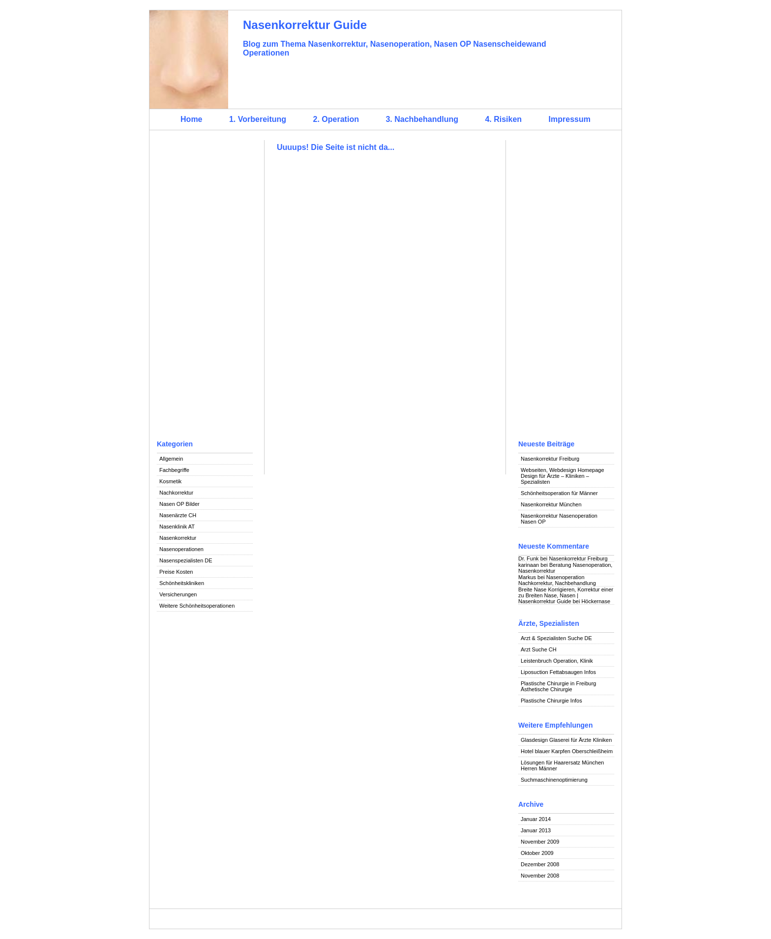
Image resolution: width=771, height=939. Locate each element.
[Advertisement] (205, 287)
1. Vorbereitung (257, 119)
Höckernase (595, 601)
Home (191, 119)
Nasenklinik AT (177, 526)
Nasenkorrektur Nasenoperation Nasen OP (559, 519)
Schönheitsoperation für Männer (559, 493)
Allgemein (171, 459)
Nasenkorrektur (177, 538)
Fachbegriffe (174, 470)
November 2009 (540, 842)
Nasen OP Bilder (179, 504)
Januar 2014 (536, 819)
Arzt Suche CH (539, 649)
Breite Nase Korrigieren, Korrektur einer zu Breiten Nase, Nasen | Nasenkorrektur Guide (565, 595)
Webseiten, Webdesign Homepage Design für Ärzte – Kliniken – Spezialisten (562, 476)
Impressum (570, 119)
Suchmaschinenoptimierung (554, 780)
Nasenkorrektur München (551, 504)
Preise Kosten (176, 572)
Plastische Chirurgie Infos (551, 701)
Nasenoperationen (181, 549)
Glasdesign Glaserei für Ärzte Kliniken (566, 740)
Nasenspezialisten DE (185, 560)
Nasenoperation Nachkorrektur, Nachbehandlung (557, 580)
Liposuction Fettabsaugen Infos (558, 672)
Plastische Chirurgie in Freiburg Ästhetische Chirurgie (558, 686)
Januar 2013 (536, 830)
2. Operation (336, 119)
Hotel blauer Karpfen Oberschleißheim (567, 751)
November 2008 (540, 876)
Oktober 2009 (537, 853)
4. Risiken (503, 119)
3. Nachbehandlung (422, 119)
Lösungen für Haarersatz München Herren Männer (562, 765)
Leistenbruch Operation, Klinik (557, 661)
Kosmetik (170, 481)
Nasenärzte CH (177, 515)
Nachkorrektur (176, 493)
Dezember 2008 (540, 864)
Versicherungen (178, 594)
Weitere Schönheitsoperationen (197, 606)
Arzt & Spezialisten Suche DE (556, 638)
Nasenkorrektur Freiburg (550, 459)
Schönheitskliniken (181, 583)
